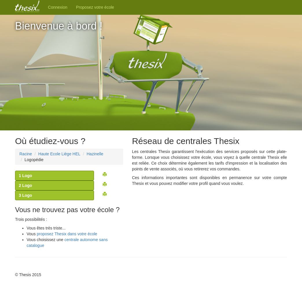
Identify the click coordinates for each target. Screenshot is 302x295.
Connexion (57, 7)
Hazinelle (94, 154)
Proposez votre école (95, 7)
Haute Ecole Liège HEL (59, 154)
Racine (25, 154)
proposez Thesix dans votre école (67, 234)
